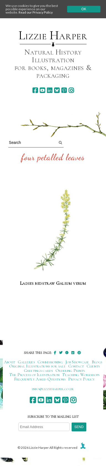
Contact (76, 366)
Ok (83, 9)
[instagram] (71, 90)
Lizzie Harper (53, 35)
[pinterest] (64, 90)
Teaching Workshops (81, 374)
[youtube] (42, 90)
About (9, 361)
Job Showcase (77, 361)
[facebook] (35, 90)
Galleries (26, 361)
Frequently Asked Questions (39, 379)
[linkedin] (49, 90)
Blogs (97, 361)
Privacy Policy (81, 379)
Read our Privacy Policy (36, 12)
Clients (93, 366)
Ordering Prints (70, 370)
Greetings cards (38, 370)
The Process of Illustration (34, 374)
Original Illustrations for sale (37, 366)
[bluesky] (56, 90)
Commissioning (50, 361)
